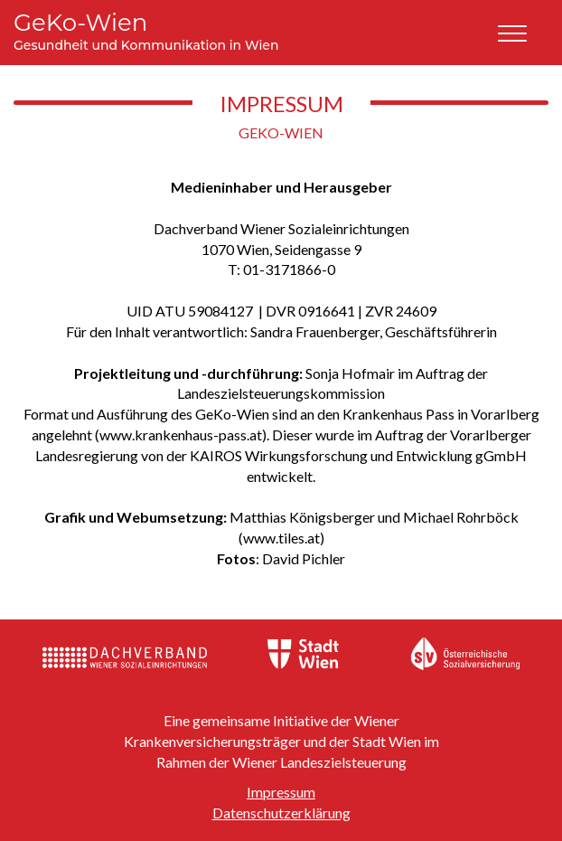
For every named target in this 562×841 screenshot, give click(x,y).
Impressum (281, 791)
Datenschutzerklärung (281, 812)
